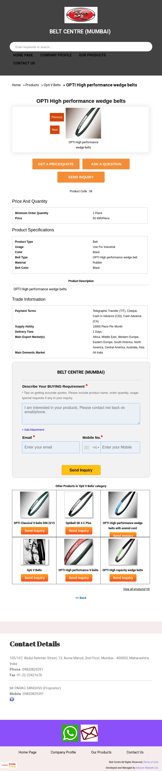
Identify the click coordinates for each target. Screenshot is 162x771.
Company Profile (56, 55)
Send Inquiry (81, 177)
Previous (56, 118)
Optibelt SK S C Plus (78, 523)
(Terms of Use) (150, 762)
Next (55, 130)
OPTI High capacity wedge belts (122, 570)
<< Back (81, 598)
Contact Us (24, 63)
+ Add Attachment (33, 430)
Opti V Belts (52, 85)
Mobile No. (93, 437)
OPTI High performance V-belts (78, 570)
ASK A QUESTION (106, 164)
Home (16, 85)
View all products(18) (136, 589)
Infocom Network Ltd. (147, 768)
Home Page (23, 55)
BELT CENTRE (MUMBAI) (80, 31)
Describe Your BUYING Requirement (56, 386)
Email (29, 437)
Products (32, 85)
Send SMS (70, 733)
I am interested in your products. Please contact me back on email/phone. (81, 414)
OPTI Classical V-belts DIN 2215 (34, 523)
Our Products (92, 55)
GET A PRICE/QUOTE (56, 164)
